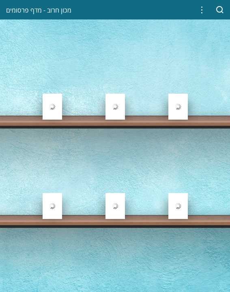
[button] (202, 10)
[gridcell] (52, 87)
